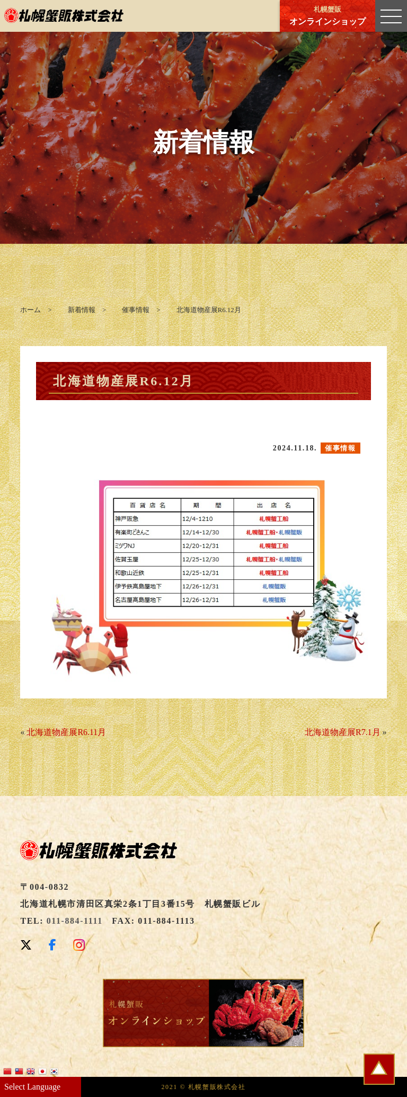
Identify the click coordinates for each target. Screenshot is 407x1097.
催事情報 (340, 448)
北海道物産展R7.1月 (343, 732)
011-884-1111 (75, 920)
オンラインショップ (327, 16)
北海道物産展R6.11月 (66, 732)
